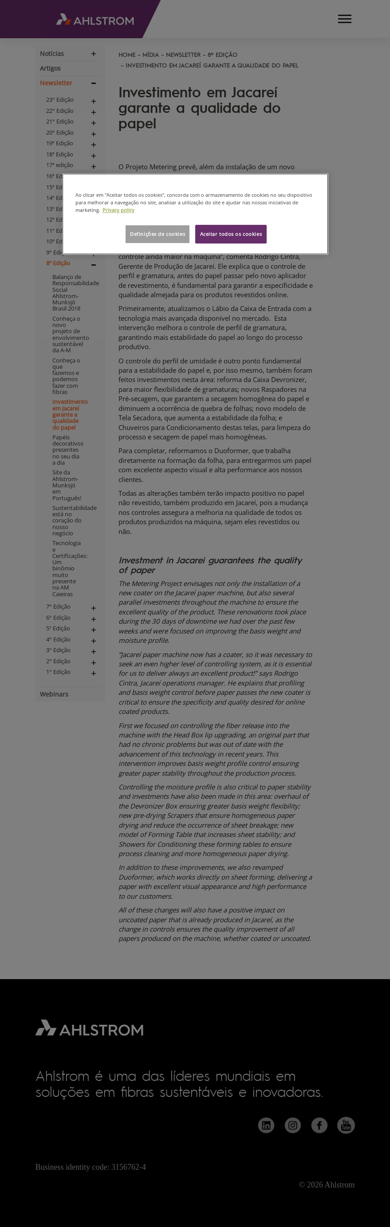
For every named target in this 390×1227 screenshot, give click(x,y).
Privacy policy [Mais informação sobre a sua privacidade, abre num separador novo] (118, 210)
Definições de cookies (157, 234)
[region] (195, 214)
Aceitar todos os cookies (231, 234)
